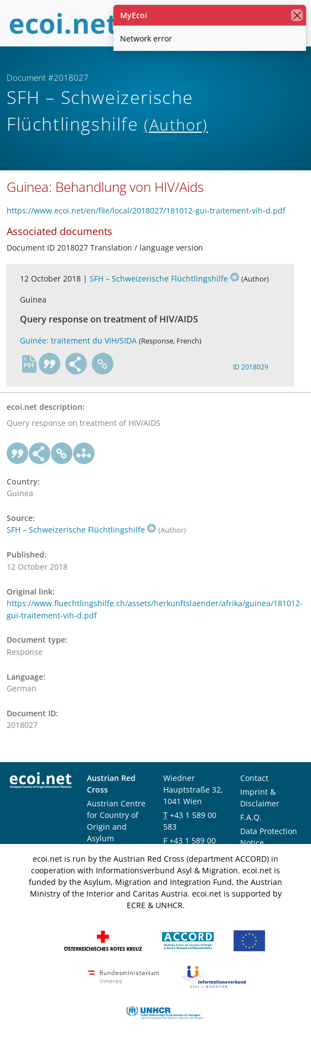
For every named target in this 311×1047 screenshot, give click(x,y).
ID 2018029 (250, 367)
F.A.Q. (251, 817)
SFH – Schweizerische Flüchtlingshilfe (164, 278)
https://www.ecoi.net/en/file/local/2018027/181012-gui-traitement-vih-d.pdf (146, 210)
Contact (254, 778)
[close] (297, 15)
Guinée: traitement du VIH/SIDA (78, 340)
